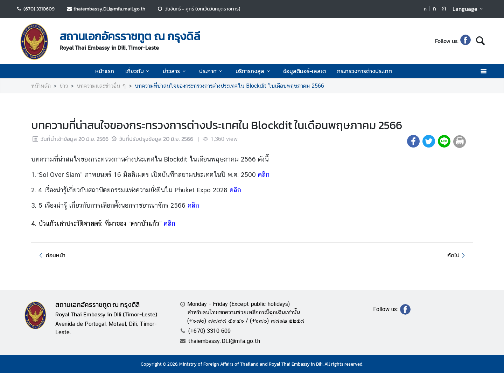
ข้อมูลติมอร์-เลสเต (304, 71)
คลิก (264, 174)
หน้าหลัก (41, 86)
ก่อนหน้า (51, 255)
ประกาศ (211, 71)
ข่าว (63, 86)
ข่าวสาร (175, 71)
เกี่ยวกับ (138, 71)
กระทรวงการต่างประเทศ (364, 71)
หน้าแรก (104, 71)
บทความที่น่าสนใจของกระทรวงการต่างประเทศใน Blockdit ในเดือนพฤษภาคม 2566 (229, 86)
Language (469, 9)
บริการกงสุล (254, 71)
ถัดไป (457, 255)
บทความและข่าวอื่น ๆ (101, 86)
